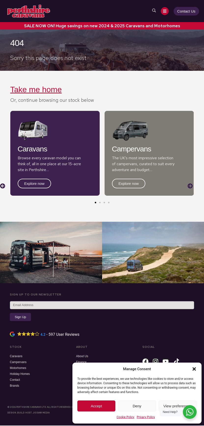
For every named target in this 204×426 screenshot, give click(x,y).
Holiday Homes (20, 374)
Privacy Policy (146, 417)
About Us (82, 356)
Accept (96, 406)
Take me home (36, 89)
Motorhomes (18, 368)
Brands (14, 386)
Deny (137, 406)
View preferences (177, 406)
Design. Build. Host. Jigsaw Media (28, 413)
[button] (194, 369)
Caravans (16, 356)
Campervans (18, 362)
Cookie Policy (125, 417)
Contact (15, 380)
